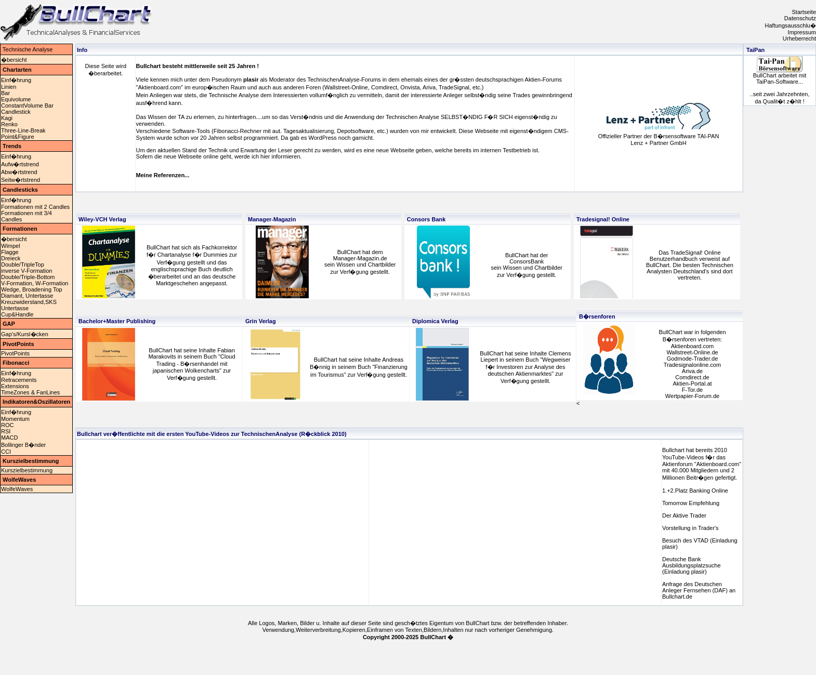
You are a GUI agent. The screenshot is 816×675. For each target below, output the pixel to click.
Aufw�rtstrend (20, 164)
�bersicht (14, 60)
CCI (6, 451)
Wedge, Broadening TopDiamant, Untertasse (31, 292)
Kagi (6, 118)
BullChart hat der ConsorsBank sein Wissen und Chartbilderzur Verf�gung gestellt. (526, 265)
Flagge (10, 252)
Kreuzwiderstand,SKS (29, 302)
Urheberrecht (799, 38)
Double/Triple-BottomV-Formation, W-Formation (34, 280)
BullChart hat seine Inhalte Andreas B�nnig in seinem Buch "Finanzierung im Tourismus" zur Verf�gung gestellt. (358, 367)
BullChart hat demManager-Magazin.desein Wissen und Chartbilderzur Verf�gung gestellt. (360, 262)
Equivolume (16, 99)
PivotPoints (15, 353)
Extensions (15, 386)
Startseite (804, 12)
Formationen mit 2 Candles (35, 207)
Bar (5, 93)
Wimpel (10, 246)
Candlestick (16, 112)
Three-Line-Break (23, 130)
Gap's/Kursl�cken (24, 334)
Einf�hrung (16, 80)
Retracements (18, 380)
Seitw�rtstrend (20, 180)
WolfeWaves (17, 489)
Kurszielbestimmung (26, 470)
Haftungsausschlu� (790, 25)
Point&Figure (17, 137)
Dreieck (10, 258)
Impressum (802, 32)
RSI (5, 431)
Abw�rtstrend (19, 172)
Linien (8, 87)
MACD (9, 437)
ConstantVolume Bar (27, 105)
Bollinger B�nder (23, 445)
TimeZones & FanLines (30, 392)
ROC (7, 425)
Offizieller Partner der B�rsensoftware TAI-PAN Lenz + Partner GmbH (658, 139)
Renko (9, 124)
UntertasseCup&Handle (17, 311)
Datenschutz (800, 18)
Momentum (15, 419)
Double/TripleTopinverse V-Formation (26, 267)
